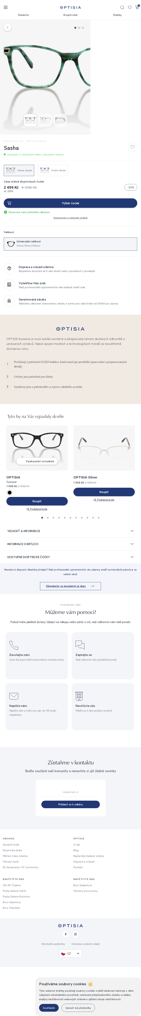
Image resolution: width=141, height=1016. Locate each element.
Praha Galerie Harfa (14, 939)
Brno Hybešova (12, 951)
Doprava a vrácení (84, 910)
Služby (117, 14)
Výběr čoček (70, 227)
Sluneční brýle (11, 893)
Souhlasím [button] (49, 1007)
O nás (76, 893)
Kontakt (78, 916)
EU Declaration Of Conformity (21, 916)
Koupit (37, 550)
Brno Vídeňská (11, 956)
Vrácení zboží (11, 910)
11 (98, 566)
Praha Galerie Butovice (16, 945)
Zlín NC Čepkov (12, 934)
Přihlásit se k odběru (70, 853)
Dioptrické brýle (12, 899)
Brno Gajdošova (82, 934)
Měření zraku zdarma (15, 905)
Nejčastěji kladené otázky (88, 905)
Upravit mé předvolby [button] (78, 1007)
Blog (76, 899)
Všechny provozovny (85, 939)
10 (92, 566)
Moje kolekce (130, 7)
